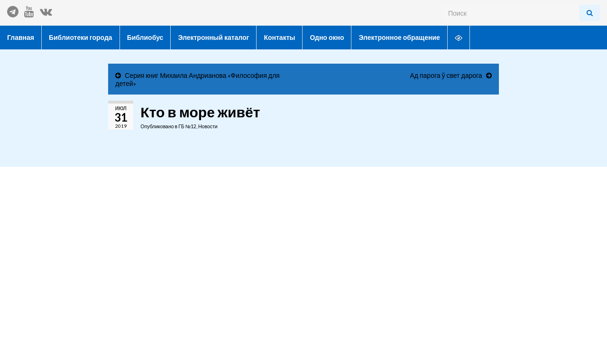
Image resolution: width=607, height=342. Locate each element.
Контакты (279, 37)
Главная (20, 37)
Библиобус (145, 37)
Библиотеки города (80, 37)
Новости (208, 126)
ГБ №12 (187, 126)
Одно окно (327, 37)
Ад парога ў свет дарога (446, 75)
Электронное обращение (399, 37)
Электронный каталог (213, 37)
